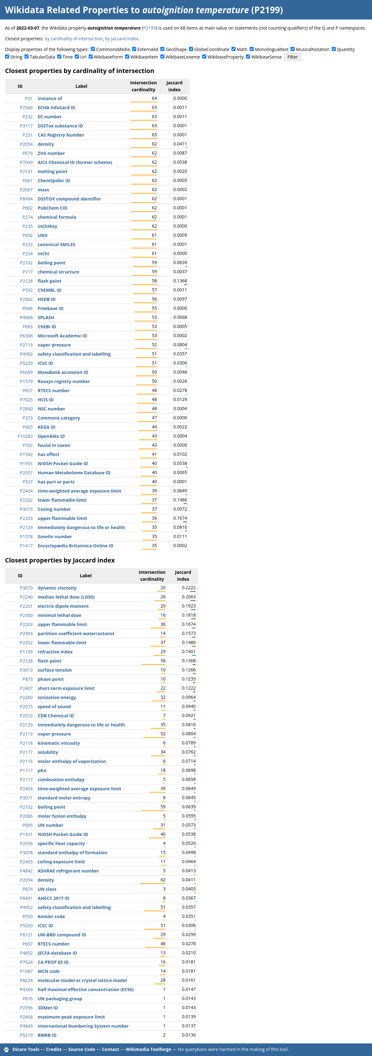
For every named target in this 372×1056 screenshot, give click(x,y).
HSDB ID (47, 299)
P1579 (26, 381)
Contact (110, 1049)
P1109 (26, 652)
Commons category (59, 418)
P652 (28, 235)
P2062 (26, 299)
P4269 (26, 989)
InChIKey (47, 226)
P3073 (26, 509)
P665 (28, 427)
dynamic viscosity (57, 588)
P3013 (26, 670)
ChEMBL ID (49, 290)
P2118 (26, 743)
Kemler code (51, 916)
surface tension (55, 670)
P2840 (26, 409)
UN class (47, 889)
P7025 (26, 400)
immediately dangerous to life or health (81, 527)
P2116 (26, 761)
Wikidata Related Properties (66, 10)
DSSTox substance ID (60, 126)
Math (242, 49)
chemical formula (57, 217)
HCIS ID (46, 400)
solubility (48, 752)
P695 (28, 825)
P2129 (26, 527)
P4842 (26, 871)
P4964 (26, 317)
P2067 (26, 190)
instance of (50, 98)
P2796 (26, 1008)
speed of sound (54, 706)
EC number (50, 117)
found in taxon (54, 445)
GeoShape (176, 49)
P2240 (26, 597)
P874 (28, 889)
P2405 (26, 862)
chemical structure (58, 272)
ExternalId (147, 49)
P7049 (26, 162)
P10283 (25, 436)
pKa (42, 770)
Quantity (346, 49)
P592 (28, 290)
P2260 (26, 697)
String (16, 57)
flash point (49, 281)
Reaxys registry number (64, 381)
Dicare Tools (26, 1049)
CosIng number (54, 509)
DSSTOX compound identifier (69, 199)
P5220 (26, 363)
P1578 (26, 536)
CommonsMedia (113, 49)
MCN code (49, 971)
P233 (28, 244)
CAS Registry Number (61, 135)
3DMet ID (48, 1008)
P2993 (26, 633)
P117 (28, 272)
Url (83, 57)
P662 (28, 208)
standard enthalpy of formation (72, 853)
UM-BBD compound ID (62, 935)
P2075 (26, 706)
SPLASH (46, 317)
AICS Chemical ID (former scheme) (75, 162)
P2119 (26, 345)
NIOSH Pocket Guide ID (63, 463)
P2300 (26, 615)
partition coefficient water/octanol (76, 633)
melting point (52, 171)
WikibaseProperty (226, 57)
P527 (28, 482)
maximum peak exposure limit (71, 1017)
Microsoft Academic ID (62, 336)
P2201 (26, 606)
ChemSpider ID (54, 181)
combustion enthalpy (61, 779)
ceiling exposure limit (61, 862)
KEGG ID (46, 427)
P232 (28, 117)
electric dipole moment (63, 606)
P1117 (26, 770)
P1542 (26, 454)
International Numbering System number (83, 1026)
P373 (28, 418)
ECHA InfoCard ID (56, 107)
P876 (28, 999)
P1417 (26, 546)
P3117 (26, 126)
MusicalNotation (313, 49)
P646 (28, 308)
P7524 (26, 962)
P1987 (26, 971)
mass (43, 190)
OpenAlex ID (51, 436)
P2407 (26, 688)
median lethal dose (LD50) (66, 597)
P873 (28, 679)
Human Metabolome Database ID (74, 473)
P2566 (26, 107)
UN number (50, 825)
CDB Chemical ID (56, 716)
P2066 (26, 816)
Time (68, 57)
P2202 (26, 500)
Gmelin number (55, 536)
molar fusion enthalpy (62, 816)
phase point (51, 679)
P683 (28, 327)
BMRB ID (47, 1035)
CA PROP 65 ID (53, 962)
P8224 (26, 980)
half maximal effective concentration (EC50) (86, 989)
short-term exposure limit (66, 688)
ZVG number (51, 153)
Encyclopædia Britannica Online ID (76, 546)
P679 (28, 153)
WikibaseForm (108, 57)
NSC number (51, 409)
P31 (29, 98)
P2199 (149, 28)
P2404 (26, 491)
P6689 (26, 372)
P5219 (26, 1035)
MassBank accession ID (63, 372)
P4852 (26, 953)
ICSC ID (45, 363)
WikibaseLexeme (183, 57)
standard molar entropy (64, 798)
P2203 (26, 518)
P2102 (26, 263)
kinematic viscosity (59, 743)
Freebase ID (51, 308)
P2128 (26, 281)
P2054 (26, 144)
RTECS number (53, 390)
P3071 (26, 798)
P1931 (26, 463)
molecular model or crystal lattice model (82, 980)
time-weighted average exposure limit (79, 491)
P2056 (26, 843)
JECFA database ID (57, 953)
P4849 (26, 1026)
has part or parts (56, 482)
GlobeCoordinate (211, 49)
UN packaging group (60, 999)
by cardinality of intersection (74, 39)
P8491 (26, 898)
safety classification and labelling (74, 354)
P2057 (26, 473)
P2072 (26, 716)
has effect (48, 454)
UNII (42, 235)
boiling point (51, 263)
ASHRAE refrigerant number (68, 871)
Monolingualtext (271, 49)
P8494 (26, 199)
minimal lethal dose (59, 615)
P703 (28, 445)
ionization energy (57, 697)
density (46, 144)
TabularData (42, 57)
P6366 (26, 336)
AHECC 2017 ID (53, 898)
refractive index (55, 652)
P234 (28, 254)
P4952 (26, 354)
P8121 (26, 935)
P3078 (26, 853)
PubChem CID (53, 208)
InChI (43, 254)
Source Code (81, 1049)
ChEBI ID (47, 327)
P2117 (26, 779)
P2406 (26, 1017)
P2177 (26, 752)
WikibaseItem (144, 57)
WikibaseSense (266, 57)
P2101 (26, 171)
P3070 (26, 588)
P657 (28, 390)
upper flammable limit (62, 518)
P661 (28, 181)
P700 (28, 916)
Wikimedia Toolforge (148, 1049)
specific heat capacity (61, 843)
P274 (28, 217)
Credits (54, 1049)
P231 (28, 135)
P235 (28, 226)
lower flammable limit (62, 500)
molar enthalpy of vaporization (72, 761)
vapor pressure (54, 345)
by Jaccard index (121, 39)
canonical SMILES (56, 244)
